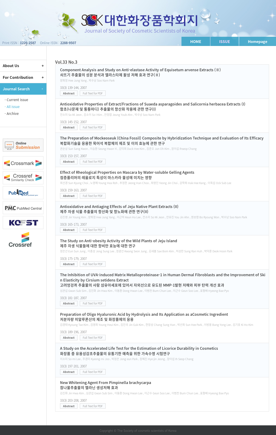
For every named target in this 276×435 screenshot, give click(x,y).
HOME (195, 41)
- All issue (12, 106)
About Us (11, 65)
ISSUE (224, 41)
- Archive (12, 113)
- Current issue (16, 99)
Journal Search (16, 88)
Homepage (257, 41)
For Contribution (18, 77)
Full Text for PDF (93, 93)
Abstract (69, 93)
